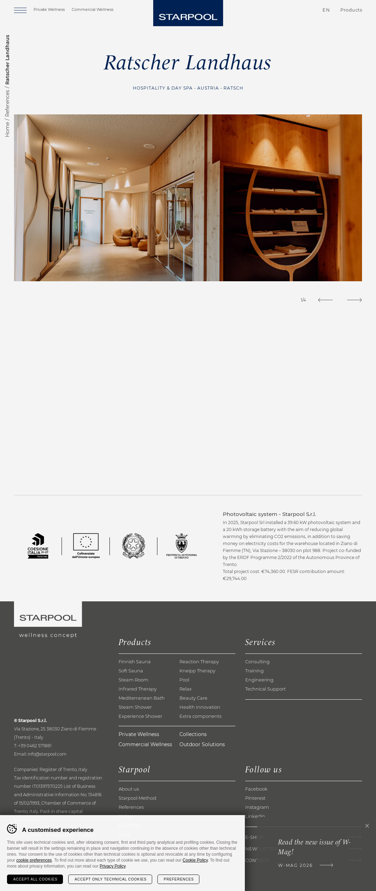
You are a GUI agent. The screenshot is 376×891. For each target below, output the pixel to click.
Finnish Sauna (135, 661)
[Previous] (325, 300)
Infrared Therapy (138, 689)
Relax (185, 689)
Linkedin (255, 816)
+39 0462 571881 (34, 745)
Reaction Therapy (199, 661)
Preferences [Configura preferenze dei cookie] (179, 879)
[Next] (354, 300)
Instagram (257, 807)
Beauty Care (193, 698)
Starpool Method (137, 798)
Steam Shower (135, 707)
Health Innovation (199, 707)
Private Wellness (49, 9)
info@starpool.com (47, 754)
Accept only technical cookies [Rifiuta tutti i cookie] (111, 879)
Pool (184, 680)
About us (129, 789)
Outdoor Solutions (202, 744)
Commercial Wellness (92, 9)
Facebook (256, 789)
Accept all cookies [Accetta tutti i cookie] (35, 879)
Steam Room (133, 680)
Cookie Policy (195, 860)
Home (7, 129)
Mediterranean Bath (142, 698)
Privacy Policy (113, 866)
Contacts (285, 10)
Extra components (200, 716)
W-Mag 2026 (295, 865)
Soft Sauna (131, 670)
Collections (193, 734)
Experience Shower (140, 716)
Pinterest (255, 798)
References (7, 103)
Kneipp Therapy (197, 670)
